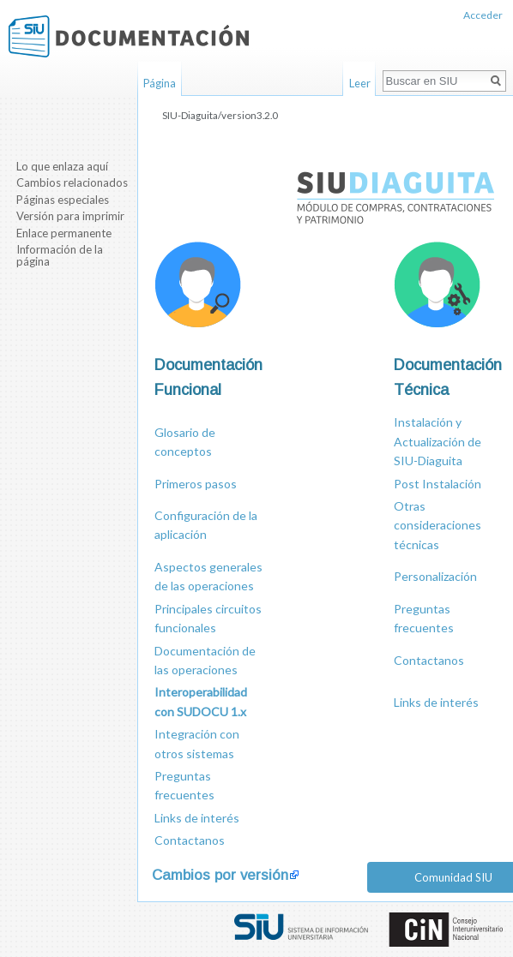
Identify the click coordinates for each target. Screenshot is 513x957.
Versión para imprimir (70, 216)
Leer (360, 83)
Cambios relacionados (72, 182)
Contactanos (429, 660)
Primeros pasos (195, 483)
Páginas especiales (62, 199)
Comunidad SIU (453, 877)
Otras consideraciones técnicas (437, 525)
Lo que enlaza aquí (62, 166)
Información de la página (59, 255)
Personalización (435, 576)
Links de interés (436, 702)
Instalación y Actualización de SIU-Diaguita (437, 441)
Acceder (483, 15)
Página (159, 83)
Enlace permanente (64, 233)
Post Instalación (437, 483)
